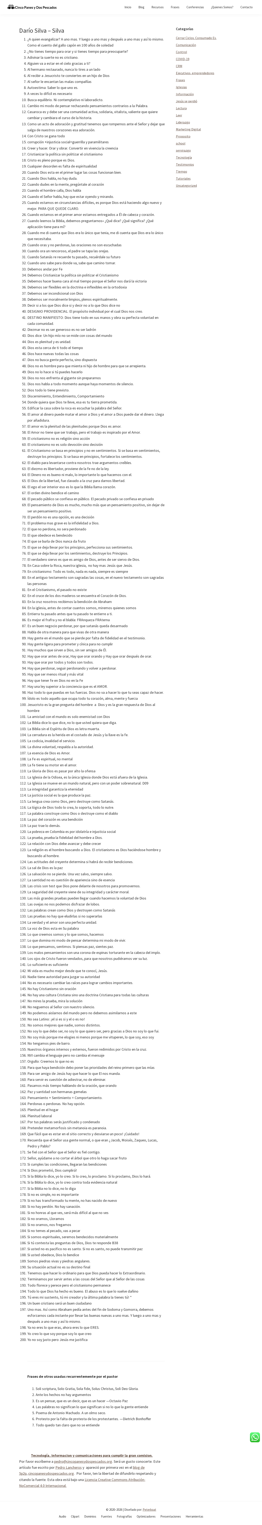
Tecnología (184, 157)
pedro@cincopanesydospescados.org (83, 1461)
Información (185, 94)
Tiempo (181, 171)
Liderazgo (183, 122)
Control (181, 52)
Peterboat (149, 1510)
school (180, 143)
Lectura (181, 108)
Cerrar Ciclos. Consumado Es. (196, 38)
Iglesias (181, 87)
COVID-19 (182, 59)
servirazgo (183, 150)
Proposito (183, 136)
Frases (180, 80)
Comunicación (186, 45)
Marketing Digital (188, 129)
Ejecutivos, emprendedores (195, 73)
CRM (179, 66)
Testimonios (185, 164)
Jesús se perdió (186, 101)
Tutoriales (183, 178)
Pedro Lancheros (68, 1467)
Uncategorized (186, 185)
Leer (179, 115)
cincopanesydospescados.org (51, 1473)
